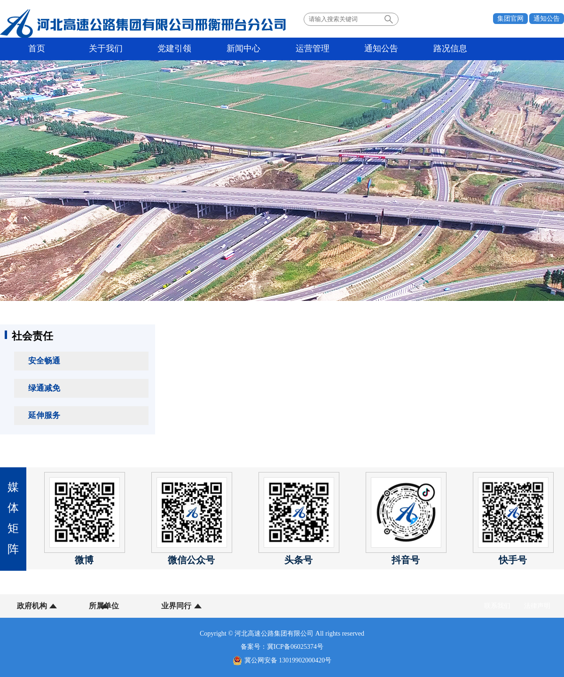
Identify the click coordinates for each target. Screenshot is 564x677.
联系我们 (497, 605)
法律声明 (537, 605)
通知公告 (546, 18)
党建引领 (142, 49)
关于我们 (86, 49)
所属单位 (91, 606)
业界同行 (149, 606)
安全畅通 (44, 360)
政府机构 (32, 606)
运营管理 (254, 49)
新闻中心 (198, 49)
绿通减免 (44, 388)
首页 (30, 49)
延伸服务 (44, 415)
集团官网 (510, 18)
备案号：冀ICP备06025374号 (282, 646)
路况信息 (366, 49)
